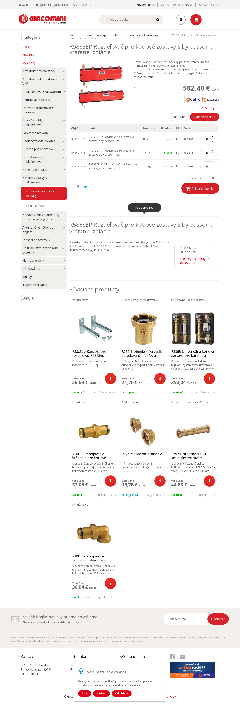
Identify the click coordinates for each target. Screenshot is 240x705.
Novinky (28, 55)
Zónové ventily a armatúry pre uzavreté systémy (40, 217)
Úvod (23, 5)
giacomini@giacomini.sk (53, 5)
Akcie (26, 47)
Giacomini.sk (145, 4)
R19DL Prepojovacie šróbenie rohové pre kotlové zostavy (88, 560)
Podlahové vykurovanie (38, 141)
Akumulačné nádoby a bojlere (38, 229)
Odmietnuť (121, 693)
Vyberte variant (204, 117)
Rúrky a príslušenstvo (37, 149)
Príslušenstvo (35, 206)
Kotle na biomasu (34, 170)
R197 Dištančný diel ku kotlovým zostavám (189, 456)
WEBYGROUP (167, 696)
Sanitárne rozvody (35, 133)
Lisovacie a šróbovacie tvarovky (38, 110)
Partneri (203, 4)
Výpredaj (28, 63)
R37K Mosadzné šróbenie (142, 454)
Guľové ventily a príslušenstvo (33, 122)
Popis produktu (144, 207)
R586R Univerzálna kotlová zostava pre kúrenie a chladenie (192, 355)
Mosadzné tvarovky (36, 240)
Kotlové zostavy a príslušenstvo (34, 180)
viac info (179, 117)
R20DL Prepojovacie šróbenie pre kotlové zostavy (89, 458)
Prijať (84, 693)
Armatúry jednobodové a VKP (39, 81)
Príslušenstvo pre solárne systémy (40, 250)
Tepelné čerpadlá (34, 285)
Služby (27, 277)
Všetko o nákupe (182, 4)
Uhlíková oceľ (31, 269)
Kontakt (215, 4)
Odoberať (218, 619)
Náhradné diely (33, 260)
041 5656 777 (84, 5)
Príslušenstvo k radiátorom (41, 92)
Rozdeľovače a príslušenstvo (32, 159)
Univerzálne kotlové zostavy (40, 193)
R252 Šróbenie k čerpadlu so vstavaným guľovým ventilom (142, 355)
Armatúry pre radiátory (38, 71)
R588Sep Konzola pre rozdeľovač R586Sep (89, 353)
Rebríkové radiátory (36, 100)
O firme (165, 4)
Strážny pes (210, 108)
